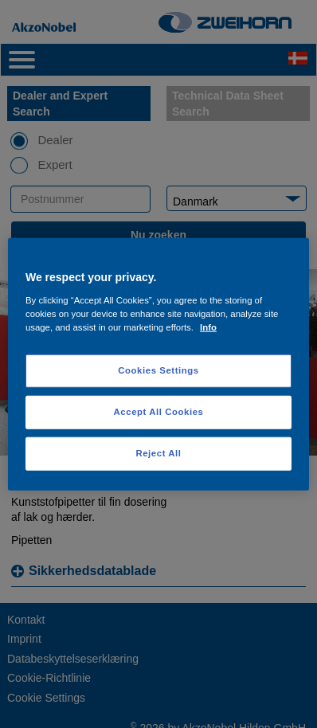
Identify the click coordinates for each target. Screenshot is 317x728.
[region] (158, 364)
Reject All (158, 452)
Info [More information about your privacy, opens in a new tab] (208, 326)
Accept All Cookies (159, 411)
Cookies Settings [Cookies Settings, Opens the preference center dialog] (158, 370)
